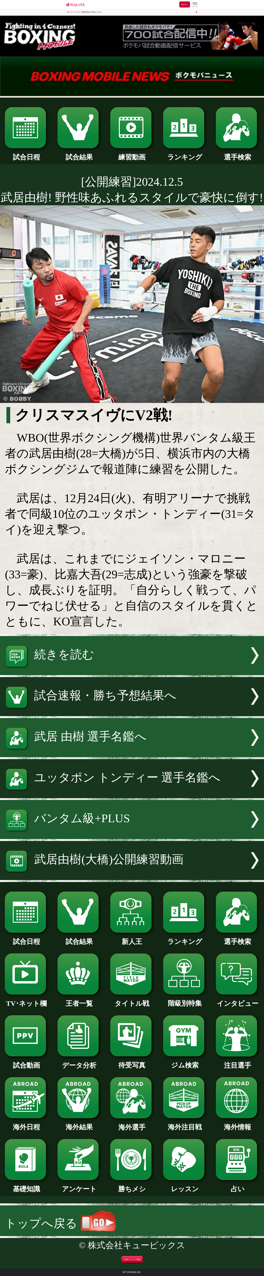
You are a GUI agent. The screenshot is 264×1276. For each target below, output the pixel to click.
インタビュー (237, 1000)
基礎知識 (26, 1185)
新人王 (132, 938)
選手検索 (237, 154)
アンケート (79, 1185)
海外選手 (132, 1124)
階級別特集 (185, 1000)
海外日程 (26, 1124)
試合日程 (26, 154)
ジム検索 (185, 1062)
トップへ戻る (60, 1223)
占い (237, 1185)
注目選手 (237, 1062)
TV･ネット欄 (26, 1000)
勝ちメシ (132, 1185)
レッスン (185, 1185)
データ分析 (79, 1062)
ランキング (185, 154)
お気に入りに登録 (132, 1259)
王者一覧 (79, 1000)
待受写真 (132, 1062)
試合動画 (26, 1062)
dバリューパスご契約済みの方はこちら (84, 12)
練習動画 (132, 154)
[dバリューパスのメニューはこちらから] (195, 5)
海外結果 (79, 1124)
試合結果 (79, 154)
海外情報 (237, 1124)
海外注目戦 (185, 1124)
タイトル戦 (132, 1000)
